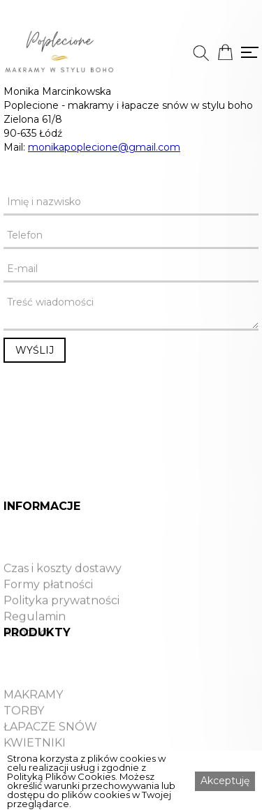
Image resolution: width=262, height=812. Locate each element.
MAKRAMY (33, 710)
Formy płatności (48, 600)
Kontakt (26, 648)
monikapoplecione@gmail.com (104, 147)
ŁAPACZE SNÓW (50, 742)
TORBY (23, 726)
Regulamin (34, 632)
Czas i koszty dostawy (62, 583)
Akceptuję (225, 780)
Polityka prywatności (61, 616)
